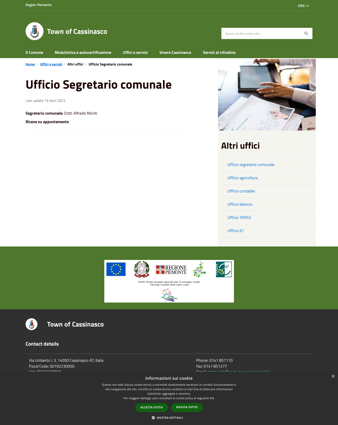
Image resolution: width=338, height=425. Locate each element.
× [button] (333, 376)
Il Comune (34, 52)
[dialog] (169, 398)
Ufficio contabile (241, 191)
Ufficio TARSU (239, 217)
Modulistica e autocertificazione (83, 52)
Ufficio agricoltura (242, 178)
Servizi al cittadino (219, 52)
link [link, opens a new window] (212, 398)
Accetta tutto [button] (151, 407)
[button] (169, 417)
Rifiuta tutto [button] (187, 407)
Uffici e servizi (135, 52)
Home (31, 64)
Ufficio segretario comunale (250, 164)
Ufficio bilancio (240, 204)
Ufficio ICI (235, 231)
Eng (303, 5)
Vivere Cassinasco (175, 52)
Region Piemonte (39, 4)
